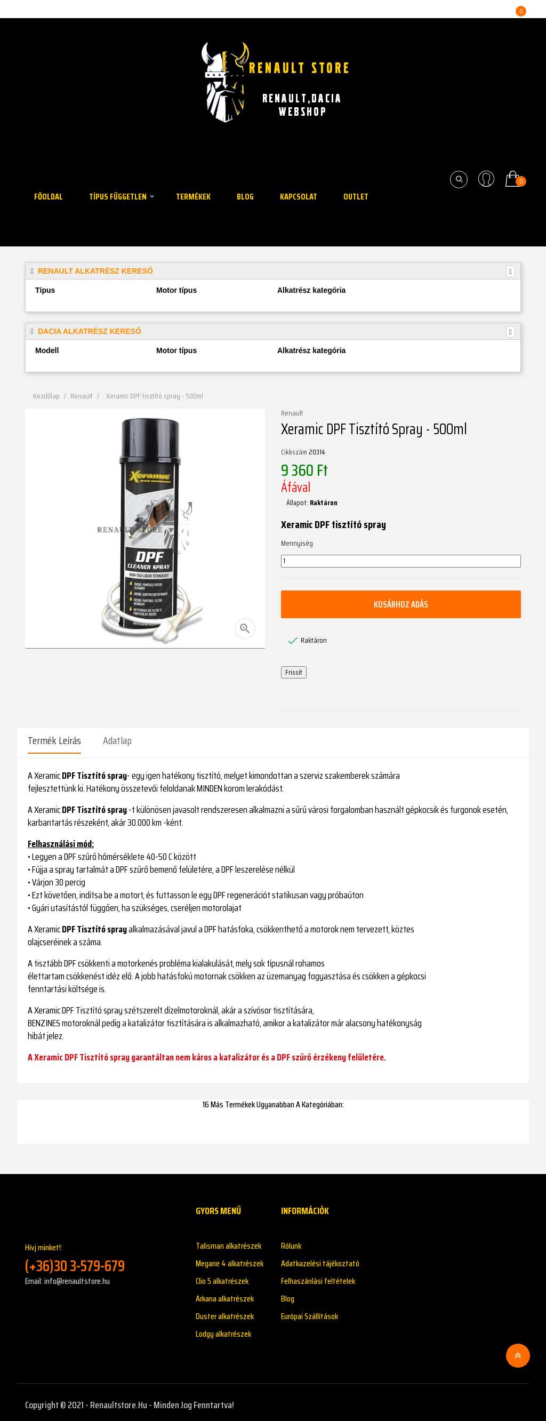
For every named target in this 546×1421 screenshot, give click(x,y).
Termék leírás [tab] (54, 740)
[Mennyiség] (401, 561)
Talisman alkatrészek (228, 1240)
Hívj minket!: (102, 1252)
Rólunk (291, 1240)
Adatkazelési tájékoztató (320, 1258)
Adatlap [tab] (117, 740)
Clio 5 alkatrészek (222, 1275)
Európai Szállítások (309, 1311)
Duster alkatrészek (225, 1311)
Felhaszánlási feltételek (318, 1275)
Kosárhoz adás (401, 604)
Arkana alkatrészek (225, 1293)
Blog (287, 1293)
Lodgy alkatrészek (223, 1328)
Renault (292, 413)
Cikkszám (294, 452)
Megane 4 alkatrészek (229, 1258)
